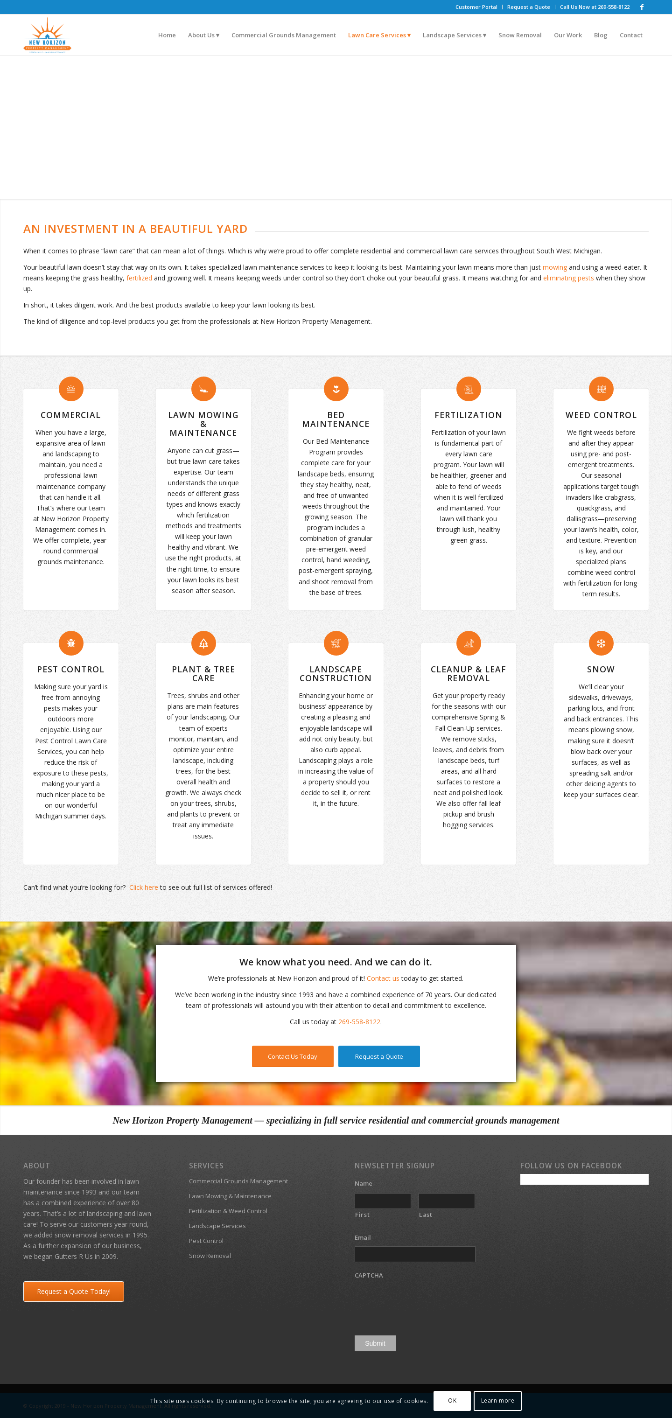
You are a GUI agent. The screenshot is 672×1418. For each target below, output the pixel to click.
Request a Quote (528, 6)
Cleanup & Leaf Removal (468, 674)
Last (426, 1214)
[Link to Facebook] (642, 7)
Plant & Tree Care (203, 674)
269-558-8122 (359, 1021)
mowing (555, 267)
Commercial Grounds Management (238, 1181)
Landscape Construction (336, 674)
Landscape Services (217, 1226)
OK (452, 1400)
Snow (601, 669)
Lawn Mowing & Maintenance (203, 424)
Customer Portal (476, 6)
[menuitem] (477, 7)
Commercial (71, 414)
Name (367, 1183)
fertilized (139, 277)
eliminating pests (568, 277)
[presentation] (426, 1302)
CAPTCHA (369, 1275)
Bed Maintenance (336, 419)
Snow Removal (210, 1255)
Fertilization (468, 414)
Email (366, 1238)
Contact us (383, 978)
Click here (143, 887)
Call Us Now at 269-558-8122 (595, 6)
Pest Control (71, 669)
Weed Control (601, 414)
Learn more (498, 1400)
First (362, 1214)
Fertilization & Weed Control (228, 1211)
